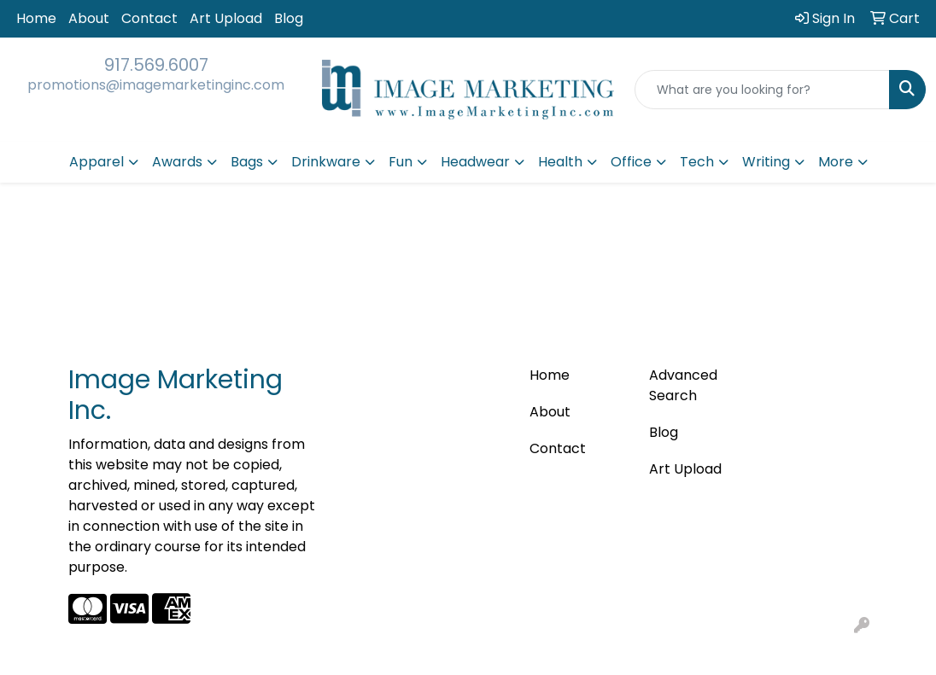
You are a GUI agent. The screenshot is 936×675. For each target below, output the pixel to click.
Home (36, 18)
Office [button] (631, 162)
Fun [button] (400, 162)
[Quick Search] (762, 89)
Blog (288, 18)
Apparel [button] (96, 162)
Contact (149, 18)
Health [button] (560, 162)
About (88, 18)
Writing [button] (766, 162)
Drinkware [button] (325, 162)
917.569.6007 (156, 65)
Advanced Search (683, 385)
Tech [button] (697, 162)
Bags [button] (247, 162)
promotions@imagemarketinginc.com (155, 85)
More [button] (835, 162)
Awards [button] (177, 162)
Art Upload (226, 18)
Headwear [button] (475, 162)
